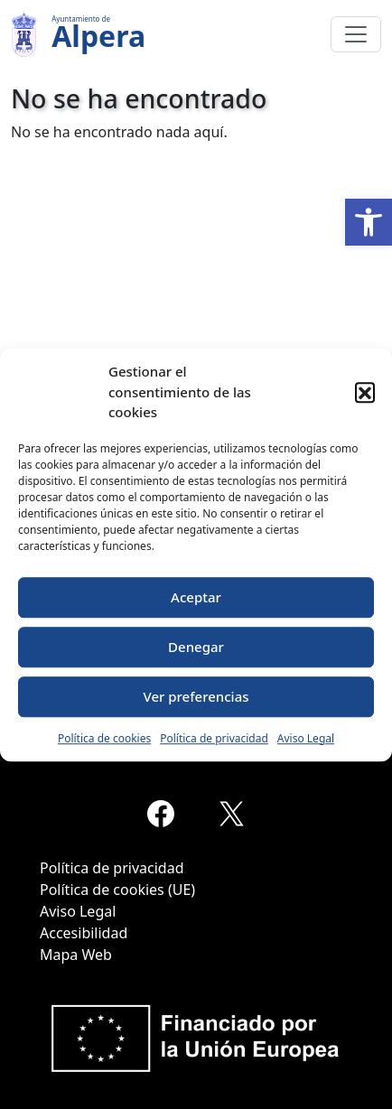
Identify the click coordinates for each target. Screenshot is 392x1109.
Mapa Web (76, 955)
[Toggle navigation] (356, 34)
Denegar (196, 647)
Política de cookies (104, 738)
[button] (368, 222)
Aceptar (196, 597)
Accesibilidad (83, 933)
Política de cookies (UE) (117, 889)
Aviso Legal (305, 738)
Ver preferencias (195, 696)
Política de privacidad (214, 738)
